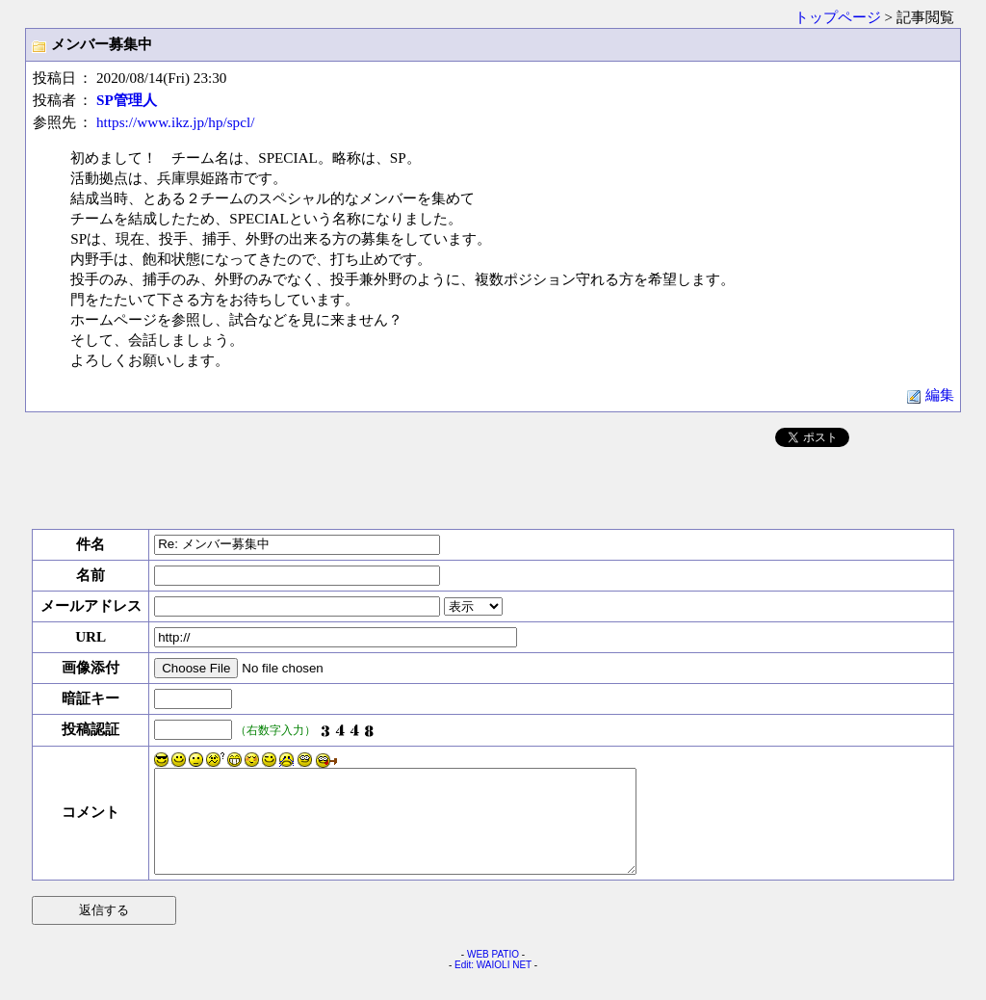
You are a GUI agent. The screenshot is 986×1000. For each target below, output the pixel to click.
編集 (930, 394)
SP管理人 (126, 100)
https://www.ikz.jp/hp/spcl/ (175, 122)
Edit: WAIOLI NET (493, 985)
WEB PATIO (493, 974)
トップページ (837, 17)
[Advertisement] (493, 484)
